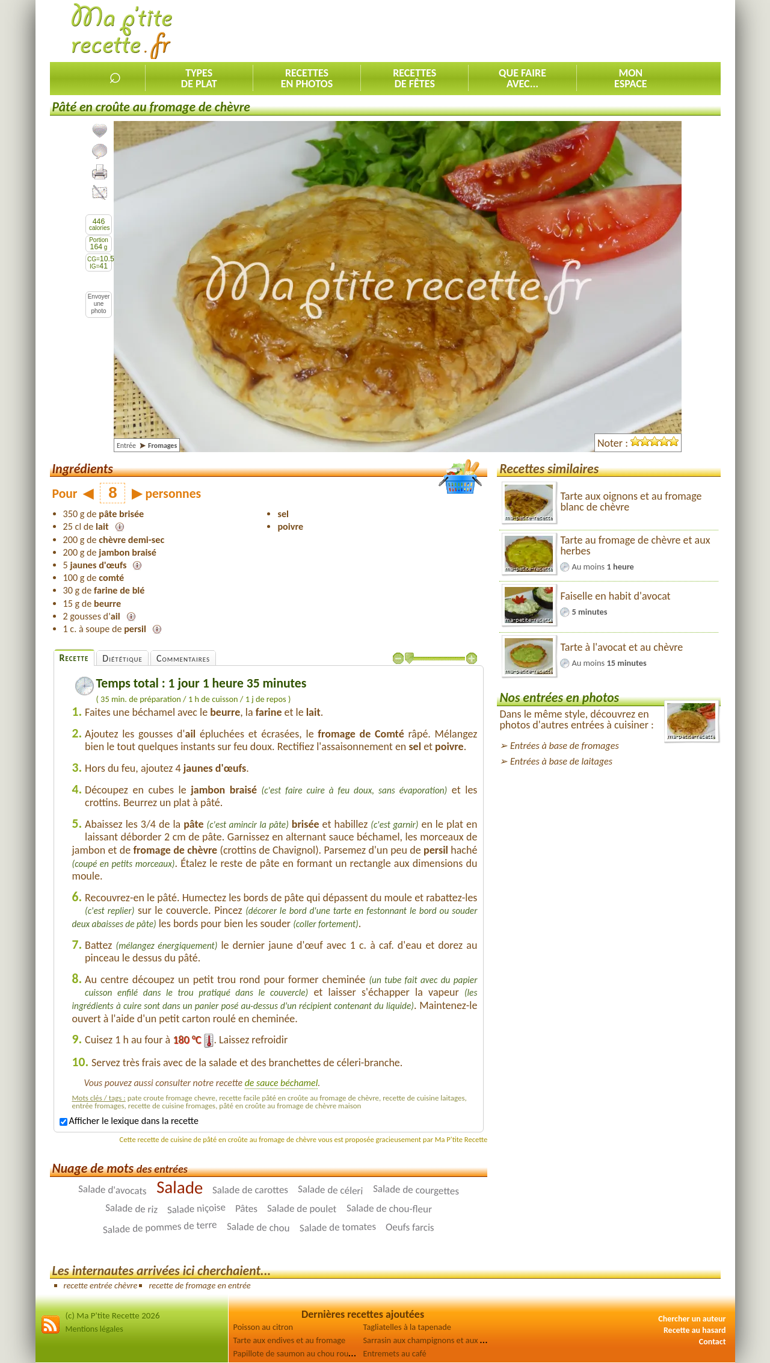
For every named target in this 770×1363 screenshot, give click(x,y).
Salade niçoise (196, 1208)
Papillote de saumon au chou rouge (295, 1353)
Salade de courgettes (415, 1189)
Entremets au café (395, 1353)
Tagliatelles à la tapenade (407, 1326)
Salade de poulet (301, 1208)
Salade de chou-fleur (389, 1209)
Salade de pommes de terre (160, 1227)
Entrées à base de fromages (564, 745)
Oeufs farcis (410, 1227)
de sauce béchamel (281, 1082)
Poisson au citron (263, 1326)
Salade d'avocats (112, 1189)
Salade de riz (131, 1208)
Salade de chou (258, 1227)
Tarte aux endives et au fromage (289, 1340)
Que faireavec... (522, 78)
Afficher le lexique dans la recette (129, 1120)
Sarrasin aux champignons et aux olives (431, 1340)
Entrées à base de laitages (561, 761)
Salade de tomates (337, 1227)
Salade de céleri (330, 1189)
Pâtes (246, 1208)
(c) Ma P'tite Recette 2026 (113, 1315)
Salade (179, 1187)
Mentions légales (94, 1329)
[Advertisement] (502, 31)
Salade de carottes (250, 1190)
